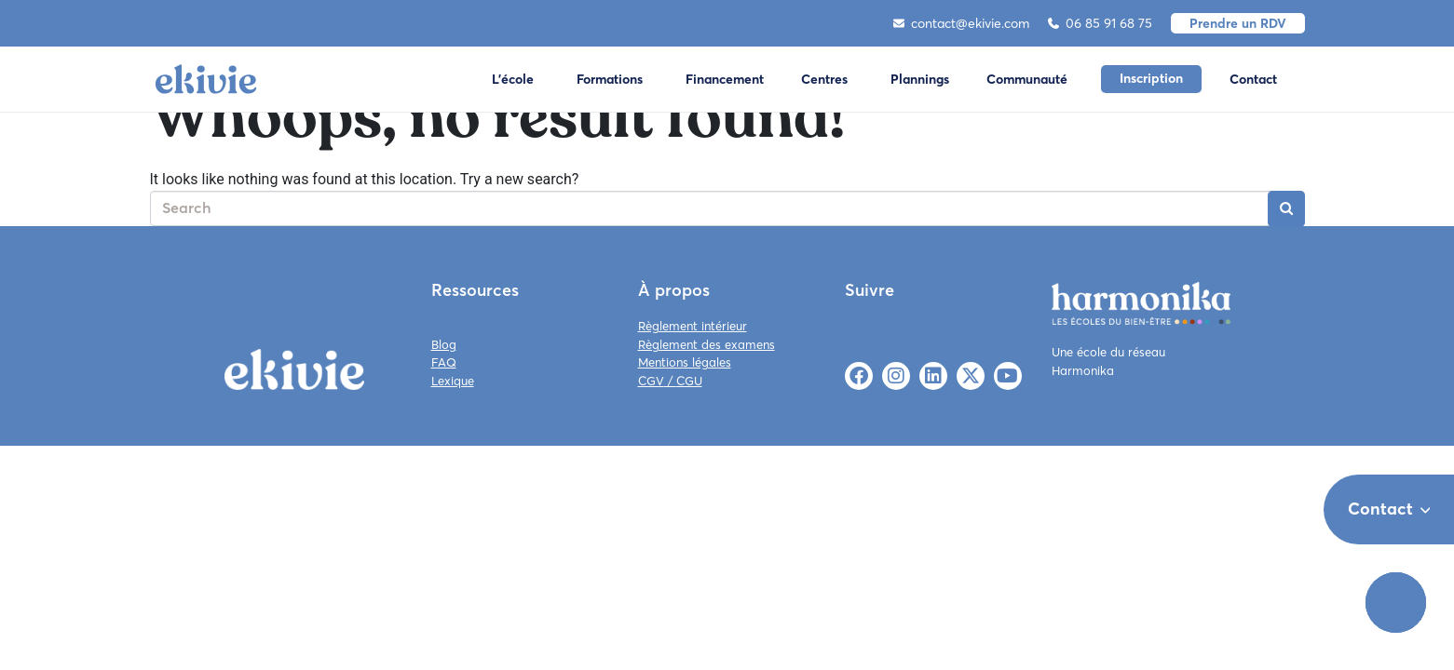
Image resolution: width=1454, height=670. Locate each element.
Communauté (1026, 79)
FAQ (443, 362)
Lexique (452, 380)
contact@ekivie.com (961, 23)
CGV (651, 380)
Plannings (919, 79)
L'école (513, 79)
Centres (824, 79)
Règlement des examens (706, 344)
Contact (1253, 79)
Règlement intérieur (692, 325)
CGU (689, 380)
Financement (725, 79)
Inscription (1151, 78)
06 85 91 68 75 (1100, 23)
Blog (443, 344)
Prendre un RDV (1237, 23)
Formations (610, 79)
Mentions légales (684, 362)
